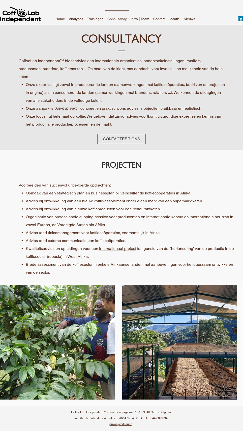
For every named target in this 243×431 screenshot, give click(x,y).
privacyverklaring (120, 424)
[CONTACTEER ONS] (121, 139)
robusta (54, 256)
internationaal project (117, 248)
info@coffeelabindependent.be (95, 418)
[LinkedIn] (240, 18)
